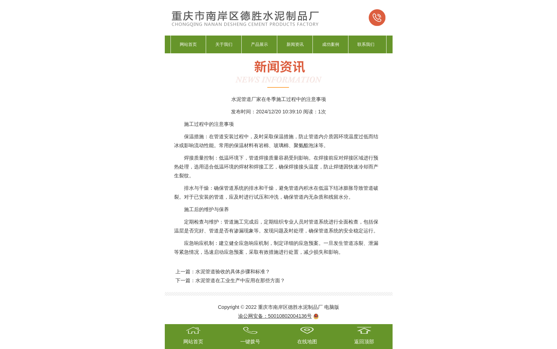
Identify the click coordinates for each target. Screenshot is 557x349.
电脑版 (331, 307)
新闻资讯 (295, 44)
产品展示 (259, 44)
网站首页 (188, 44)
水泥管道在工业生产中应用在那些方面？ (240, 280)
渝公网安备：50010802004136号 (275, 316)
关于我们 (223, 44)
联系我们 (365, 44)
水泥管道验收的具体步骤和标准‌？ (232, 271)
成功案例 (330, 44)
